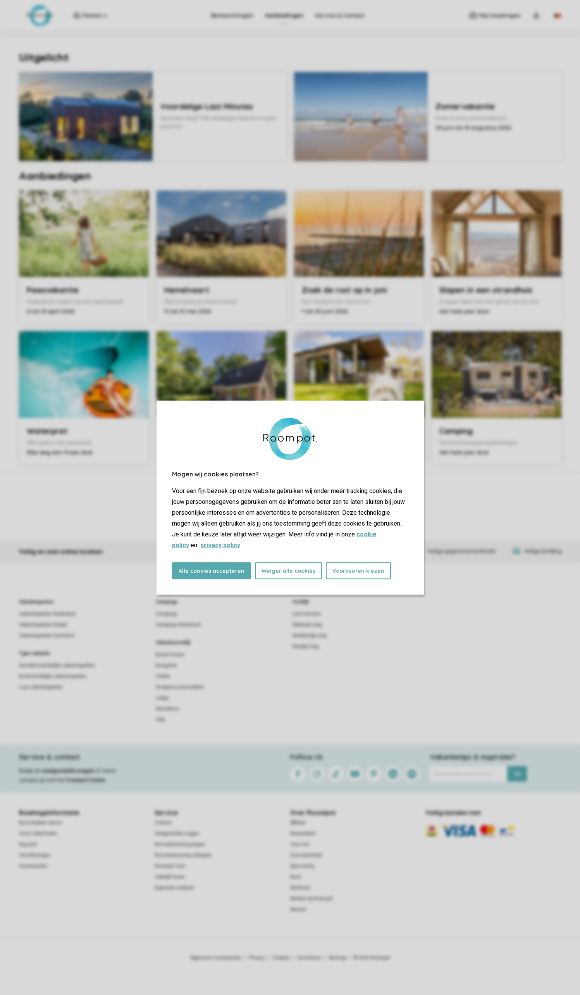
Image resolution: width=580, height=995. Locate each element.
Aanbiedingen (284, 15)
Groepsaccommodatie (180, 687)
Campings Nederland (178, 624)
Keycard (27, 844)
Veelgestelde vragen (177, 833)
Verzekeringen (34, 855)
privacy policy (220, 544)
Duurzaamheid (306, 855)
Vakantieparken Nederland (47, 614)
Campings (167, 602)
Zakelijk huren (170, 877)
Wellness (300, 887)
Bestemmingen (232, 15)
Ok (517, 773)
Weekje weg (305, 646)
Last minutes (307, 614)
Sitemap (337, 958)
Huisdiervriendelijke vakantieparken (57, 665)
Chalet (163, 676)
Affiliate (298, 822)
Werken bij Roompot (311, 898)
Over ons (300, 844)
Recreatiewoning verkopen (183, 855)
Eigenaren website (174, 887)
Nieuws (298, 909)
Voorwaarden (33, 866)
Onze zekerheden (38, 833)
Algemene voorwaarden (215, 958)
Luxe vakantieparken (41, 687)
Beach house (170, 654)
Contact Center (86, 780)
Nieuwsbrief (302, 833)
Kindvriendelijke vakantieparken (52, 676)
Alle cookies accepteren (211, 570)
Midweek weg (307, 624)
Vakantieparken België (43, 624)
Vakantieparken (36, 602)
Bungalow (166, 665)
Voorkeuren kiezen (358, 570)
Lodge (162, 698)
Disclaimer (309, 958)
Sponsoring (302, 866)
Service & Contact (340, 15)
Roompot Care (170, 866)
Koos (295, 877)
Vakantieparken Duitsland (46, 635)
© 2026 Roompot (372, 958)
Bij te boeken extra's (40, 822)
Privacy (257, 958)
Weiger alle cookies (288, 570)
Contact (163, 822)
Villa (160, 719)
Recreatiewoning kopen (180, 844)
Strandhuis (167, 708)
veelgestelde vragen (68, 771)
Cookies (281, 958)
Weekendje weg (310, 635)
